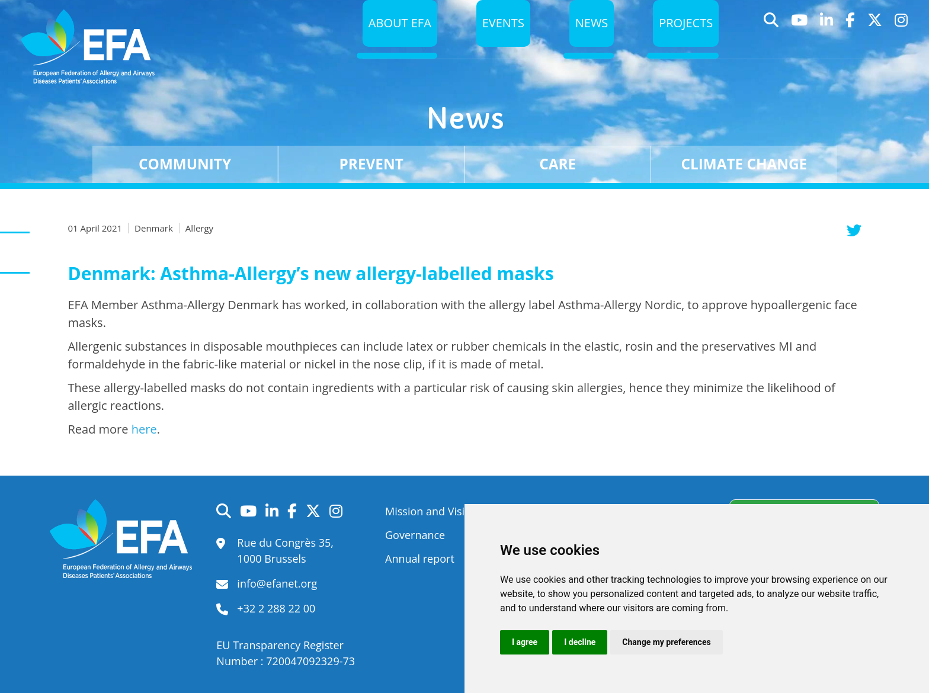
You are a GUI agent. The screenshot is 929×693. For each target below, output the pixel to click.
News (587, 43)
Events (497, 43)
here (144, 429)
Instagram (901, 43)
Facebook (850, 43)
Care (557, 164)
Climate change (744, 164)
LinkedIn (827, 43)
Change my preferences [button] (666, 642)
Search (771, 43)
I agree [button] (524, 642)
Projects (684, 43)
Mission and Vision (431, 511)
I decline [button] (579, 642)
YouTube (799, 43)
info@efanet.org (277, 583)
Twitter (875, 43)
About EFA (390, 43)
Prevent (371, 164)
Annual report (419, 558)
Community (185, 164)
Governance (415, 535)
